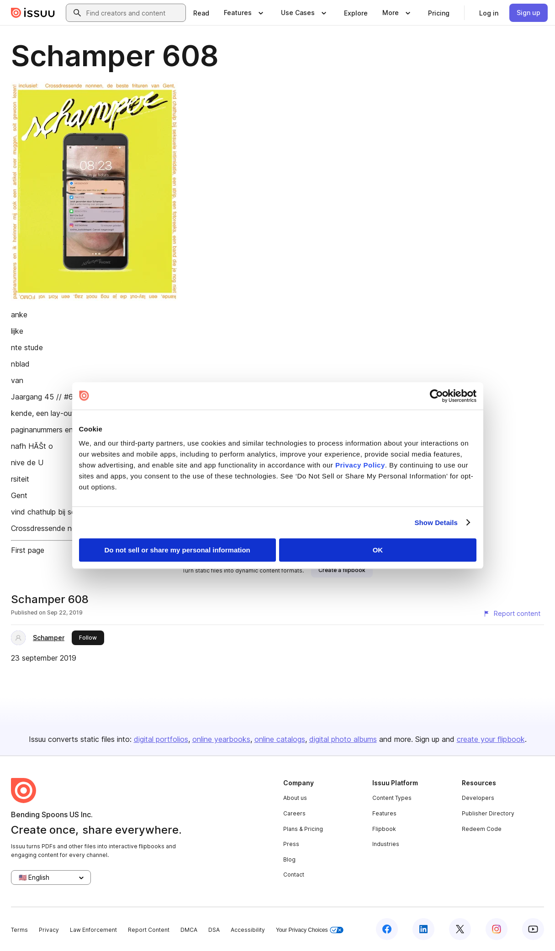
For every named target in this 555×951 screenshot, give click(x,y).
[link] (201, 13)
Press (291, 844)
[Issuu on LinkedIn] (423, 929)
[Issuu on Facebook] (387, 929)
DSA (214, 929)
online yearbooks (221, 739)
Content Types (392, 797)
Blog (289, 859)
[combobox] (134, 12)
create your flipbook (491, 739)
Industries (385, 844)
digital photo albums (343, 739)
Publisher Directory (488, 813)
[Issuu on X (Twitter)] (460, 929)
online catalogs (279, 739)
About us (295, 797)
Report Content (148, 929)
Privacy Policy (360, 465)
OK (378, 550)
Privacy (49, 929)
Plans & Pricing (303, 828)
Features (384, 813)
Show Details (436, 522)
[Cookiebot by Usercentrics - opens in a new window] (436, 396)
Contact (293, 874)
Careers (294, 813)
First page (27, 550)
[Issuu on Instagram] (496, 929)
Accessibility (248, 929)
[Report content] (511, 613)
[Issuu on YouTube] (533, 929)
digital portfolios (161, 739)
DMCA (188, 929)
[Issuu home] (32, 13)
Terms (19, 929)
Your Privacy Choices (310, 930)
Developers (478, 797)
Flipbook (384, 828)
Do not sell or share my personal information (177, 550)
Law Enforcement (93, 929)
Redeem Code (482, 828)
